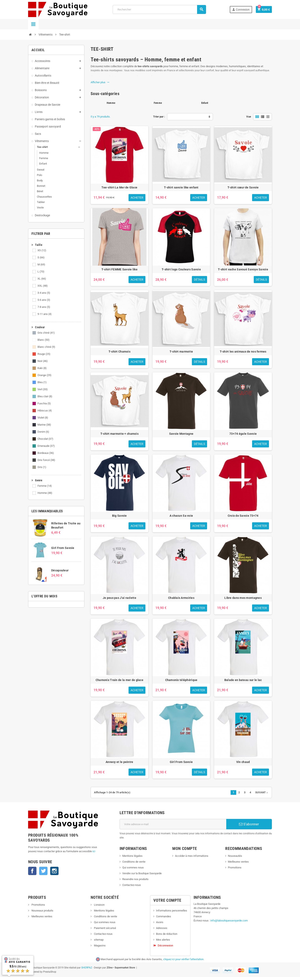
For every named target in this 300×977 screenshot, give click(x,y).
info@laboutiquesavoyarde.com (229, 920)
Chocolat (45, 438)
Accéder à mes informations (191, 855)
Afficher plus (100, 82)
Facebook (32, 871)
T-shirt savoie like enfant (181, 187)
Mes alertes (163, 939)
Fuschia (44, 403)
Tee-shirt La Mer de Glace (119, 187)
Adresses (161, 928)
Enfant (204, 102)
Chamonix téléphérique (181, 680)
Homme (45, 492)
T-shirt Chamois (119, 351)
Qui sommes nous (133, 867)
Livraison (99, 904)
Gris (42, 467)
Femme (45, 485)
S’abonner (249, 824)
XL (42, 278)
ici (93, 851)
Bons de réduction (166, 933)
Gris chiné (46, 332)
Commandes (163, 916)
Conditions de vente (133, 861)
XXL (43, 285)
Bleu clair (45, 396)
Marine (44, 424)
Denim (43, 431)
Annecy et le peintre (119, 762)
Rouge (44, 353)
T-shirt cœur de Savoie (243, 187)
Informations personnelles (171, 910)
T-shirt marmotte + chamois (119, 433)
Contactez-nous (131, 885)
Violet (43, 417)
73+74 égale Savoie (243, 433)
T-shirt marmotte (181, 351)
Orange (44, 375)
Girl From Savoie (62, 548)
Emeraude (46, 445)
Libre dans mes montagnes (243, 597)
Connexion (240, 9)
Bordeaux (46, 452)
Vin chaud (243, 762)
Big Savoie (119, 515)
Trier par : (159, 116)
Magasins (99, 945)
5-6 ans (44, 299)
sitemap (98, 939)
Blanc (44, 339)
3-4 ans (44, 292)
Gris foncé (46, 460)
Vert (43, 389)
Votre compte (167, 900)
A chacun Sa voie (181, 515)
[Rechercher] (159, 9)
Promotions (234, 867)
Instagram (54, 871)
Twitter (43, 871)
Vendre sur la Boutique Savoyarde (142, 873)
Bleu (42, 382)
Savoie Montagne (181, 433)
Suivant (262, 792)
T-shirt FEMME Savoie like (119, 269)
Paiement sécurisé (104, 928)
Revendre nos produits (135, 879)
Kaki (42, 368)
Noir (43, 361)
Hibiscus (45, 410)
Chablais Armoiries (181, 597)
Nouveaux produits (42, 910)
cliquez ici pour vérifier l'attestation (183, 959)
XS (42, 250)
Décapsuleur (60, 570)
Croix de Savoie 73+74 (243, 515)
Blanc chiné (46, 346)
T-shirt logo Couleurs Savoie (181, 269)
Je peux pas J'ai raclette (119, 597)
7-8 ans (44, 306)
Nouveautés (235, 855)
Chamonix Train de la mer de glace (119, 680)
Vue (248, 116)
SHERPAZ (86, 967)
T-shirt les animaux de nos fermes (243, 351)
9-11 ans (45, 314)
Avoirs (159, 922)
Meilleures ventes (238, 861)
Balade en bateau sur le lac (243, 680)
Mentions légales (132, 855)
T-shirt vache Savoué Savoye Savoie (243, 269)
